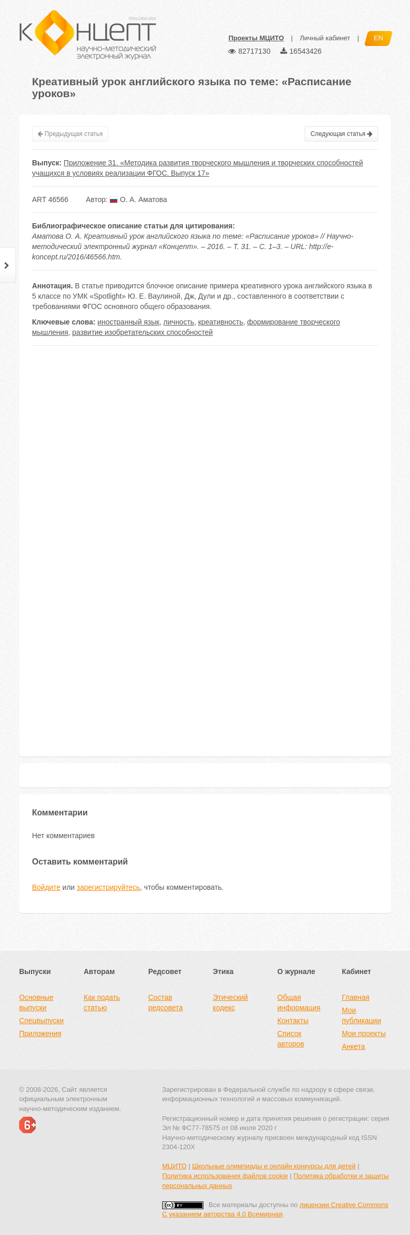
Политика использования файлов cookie (225, 1176)
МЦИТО (174, 1166)
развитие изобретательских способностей (142, 332)
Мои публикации (361, 1015)
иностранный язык (129, 322)
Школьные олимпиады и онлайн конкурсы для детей (274, 1166)
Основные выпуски (36, 1002)
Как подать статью (102, 1002)
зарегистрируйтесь (108, 887)
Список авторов (290, 1038)
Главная (355, 997)
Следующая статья (341, 133)
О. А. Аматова (138, 199)
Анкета (353, 1046)
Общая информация (298, 1002)
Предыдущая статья (70, 133)
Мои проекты (364, 1033)
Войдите (46, 887)
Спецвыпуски (41, 1020)
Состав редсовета (165, 1002)
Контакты (292, 1020)
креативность (220, 322)
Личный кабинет (324, 38)
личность (178, 322)
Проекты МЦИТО (255, 38)
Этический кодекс (230, 1002)
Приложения (40, 1033)
